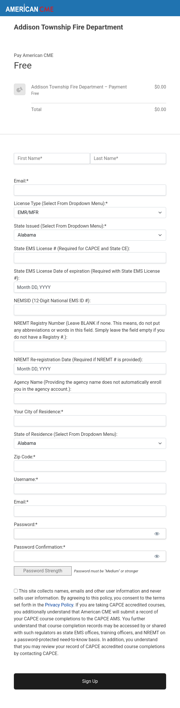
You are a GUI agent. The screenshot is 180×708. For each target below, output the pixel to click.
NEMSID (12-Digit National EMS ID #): (52, 300)
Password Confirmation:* (39, 547)
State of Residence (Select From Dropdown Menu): (65, 434)
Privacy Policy (59, 605)
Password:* (25, 524)
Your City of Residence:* (38, 411)
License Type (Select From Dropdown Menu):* (60, 203)
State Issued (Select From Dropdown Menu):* (60, 226)
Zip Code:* (24, 457)
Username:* (26, 479)
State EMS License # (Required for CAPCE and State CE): (72, 248)
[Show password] (156, 533)
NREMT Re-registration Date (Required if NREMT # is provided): (78, 359)
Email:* (21, 181)
